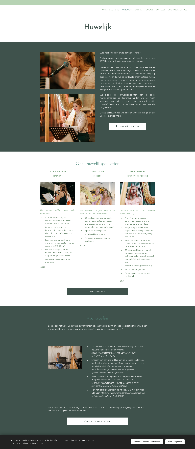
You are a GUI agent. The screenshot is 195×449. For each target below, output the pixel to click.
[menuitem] (170, 10)
